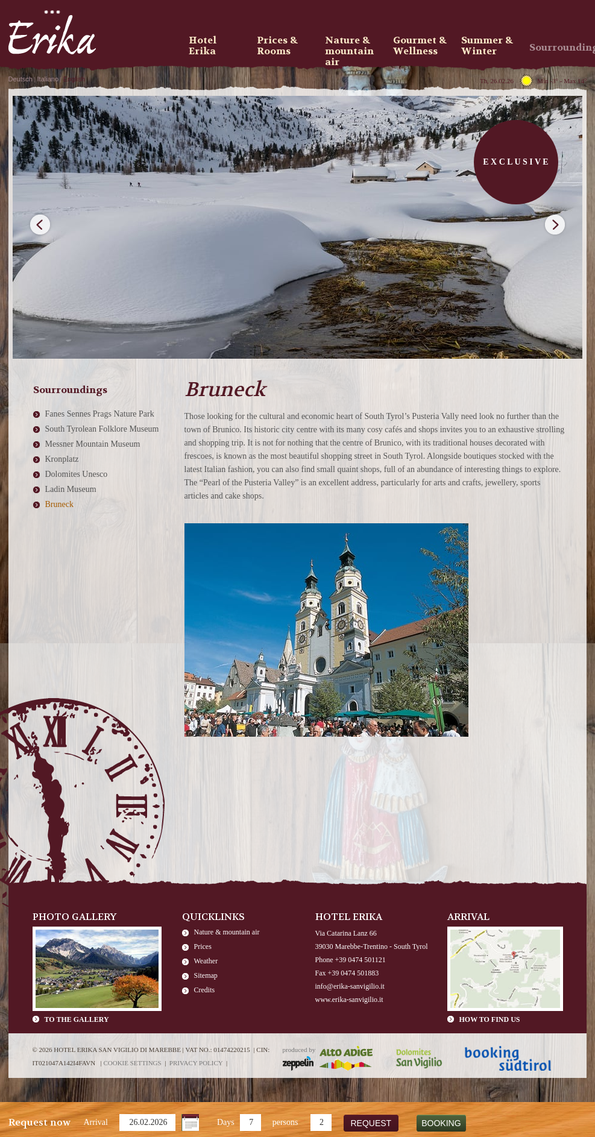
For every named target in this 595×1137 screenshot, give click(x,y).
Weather (206, 961)
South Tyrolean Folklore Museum (102, 428)
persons (285, 1122)
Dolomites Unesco (76, 474)
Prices (203, 946)
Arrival (96, 1122)
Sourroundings (559, 47)
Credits (204, 990)
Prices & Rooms (277, 46)
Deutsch (20, 79)
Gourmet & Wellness (420, 46)
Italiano (47, 79)
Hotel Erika (202, 46)
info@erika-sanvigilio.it (350, 986)
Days (226, 1122)
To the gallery (77, 1019)
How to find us (489, 1019)
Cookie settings (132, 1062)
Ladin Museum (70, 489)
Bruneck (59, 504)
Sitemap (206, 975)
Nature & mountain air (227, 932)
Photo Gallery (75, 916)
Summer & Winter (487, 46)
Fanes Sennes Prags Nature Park (99, 413)
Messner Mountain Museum (92, 444)
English (74, 79)
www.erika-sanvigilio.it (349, 999)
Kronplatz (62, 459)
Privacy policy (196, 1062)
